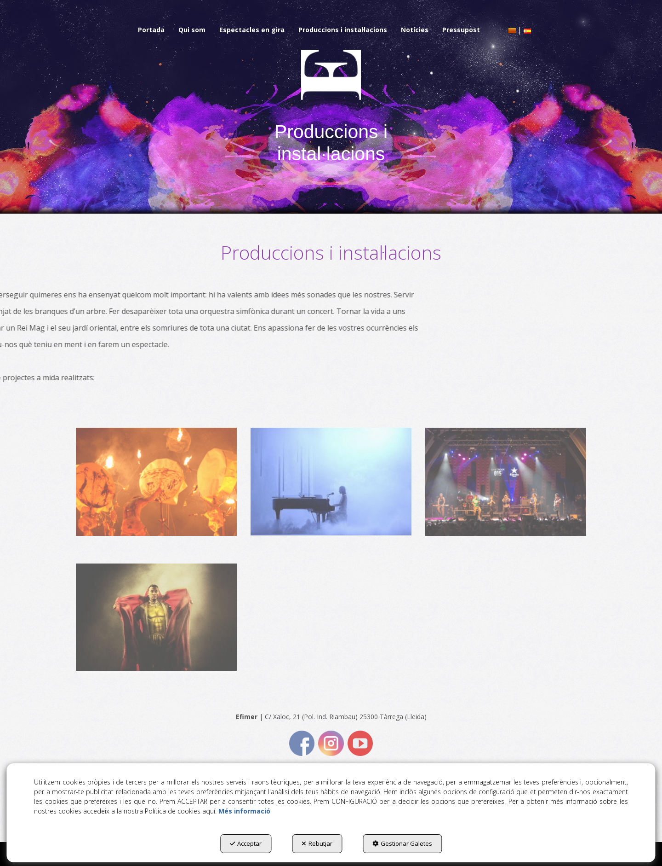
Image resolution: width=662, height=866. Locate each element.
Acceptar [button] (246, 843)
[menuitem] (151, 29)
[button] (151, 29)
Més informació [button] (244, 811)
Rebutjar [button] (317, 843)
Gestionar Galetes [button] (402, 843)
